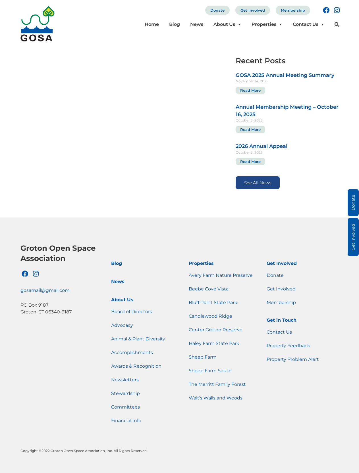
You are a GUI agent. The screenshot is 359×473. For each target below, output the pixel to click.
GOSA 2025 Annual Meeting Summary (285, 75)
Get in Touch (281, 320)
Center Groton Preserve (215, 329)
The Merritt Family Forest (217, 384)
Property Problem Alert (293, 359)
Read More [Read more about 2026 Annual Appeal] (250, 161)
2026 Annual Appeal (261, 146)
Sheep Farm (203, 357)
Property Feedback (288, 345)
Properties (267, 24)
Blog (174, 24)
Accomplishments (132, 352)
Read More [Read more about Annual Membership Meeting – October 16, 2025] (250, 129)
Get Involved (252, 10)
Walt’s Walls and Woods (215, 398)
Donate (217, 10)
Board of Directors (131, 311)
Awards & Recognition (136, 366)
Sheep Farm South (210, 370)
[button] (336, 24)
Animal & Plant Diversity (138, 339)
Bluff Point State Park (213, 302)
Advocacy (122, 325)
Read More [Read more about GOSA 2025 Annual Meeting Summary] (250, 90)
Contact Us (309, 24)
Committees (125, 407)
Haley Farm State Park (214, 343)
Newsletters (125, 379)
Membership (293, 10)
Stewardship (125, 393)
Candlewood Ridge (210, 316)
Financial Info (126, 420)
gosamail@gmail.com (45, 290)
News (196, 24)
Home (152, 24)
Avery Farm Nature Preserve (221, 275)
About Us (227, 24)
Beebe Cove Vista (209, 289)
